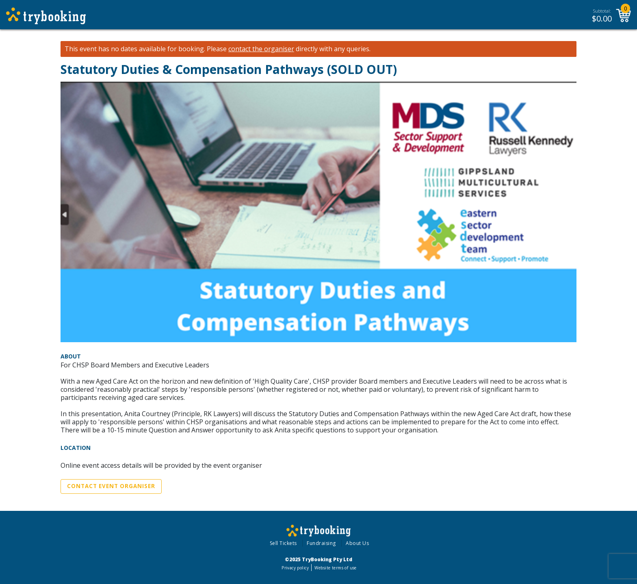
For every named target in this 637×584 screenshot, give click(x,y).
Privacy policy (295, 568)
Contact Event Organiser (111, 486)
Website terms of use (335, 568)
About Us (357, 543)
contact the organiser (261, 49)
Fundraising (321, 543)
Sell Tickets (283, 543)
